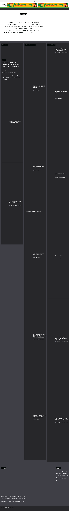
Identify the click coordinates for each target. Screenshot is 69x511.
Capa (3, 8)
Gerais (6, 8)
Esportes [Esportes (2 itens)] (41, 26)
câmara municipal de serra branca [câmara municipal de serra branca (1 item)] (26, 24)
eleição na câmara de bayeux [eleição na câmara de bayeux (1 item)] (22, 26)
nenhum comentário (15, 70)
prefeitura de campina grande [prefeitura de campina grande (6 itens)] (13, 33)
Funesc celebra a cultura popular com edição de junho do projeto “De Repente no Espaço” (11, 65)
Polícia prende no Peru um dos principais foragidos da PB (38, 254)
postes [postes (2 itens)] (39, 30)
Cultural (11, 8)
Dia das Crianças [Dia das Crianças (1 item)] (6, 26)
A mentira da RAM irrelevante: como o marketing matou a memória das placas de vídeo (61, 257)
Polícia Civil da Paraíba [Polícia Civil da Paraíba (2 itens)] (33, 30)
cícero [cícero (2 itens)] (33, 24)
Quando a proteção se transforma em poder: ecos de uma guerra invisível (61, 49)
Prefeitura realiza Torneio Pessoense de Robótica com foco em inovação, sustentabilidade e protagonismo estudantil (61, 175)
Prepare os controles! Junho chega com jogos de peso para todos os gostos (61, 338)
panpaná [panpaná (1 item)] (13, 30)
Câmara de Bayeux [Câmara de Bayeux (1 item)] (36, 22)
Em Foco (22, 8)
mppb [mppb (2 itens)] (31, 28)
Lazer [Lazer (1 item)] (23, 28)
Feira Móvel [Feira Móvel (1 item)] (7, 28)
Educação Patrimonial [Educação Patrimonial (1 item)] (14, 26)
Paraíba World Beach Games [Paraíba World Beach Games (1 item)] (19, 30)
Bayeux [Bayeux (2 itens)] (41, 20)
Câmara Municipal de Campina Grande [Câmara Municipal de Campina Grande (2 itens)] (13, 24)
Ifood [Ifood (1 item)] (13, 28)
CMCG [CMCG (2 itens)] (29, 22)
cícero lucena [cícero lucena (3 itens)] (38, 24)
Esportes (17, 8)
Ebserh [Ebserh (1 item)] (10, 26)
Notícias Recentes (34, 8)
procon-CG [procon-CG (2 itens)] (40, 32)
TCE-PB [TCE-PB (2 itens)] (29, 34)
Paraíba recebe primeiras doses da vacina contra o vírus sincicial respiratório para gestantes (39, 416)
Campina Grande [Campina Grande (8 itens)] (14, 22)
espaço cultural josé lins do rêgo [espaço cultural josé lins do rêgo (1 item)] (34, 26)
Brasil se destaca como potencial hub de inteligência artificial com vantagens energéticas (61, 419)
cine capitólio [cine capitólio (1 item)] (25, 22)
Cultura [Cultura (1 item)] (32, 22)
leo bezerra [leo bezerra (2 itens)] (26, 28)
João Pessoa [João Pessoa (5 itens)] (18, 28)
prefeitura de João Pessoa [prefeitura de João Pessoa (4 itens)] (31, 33)
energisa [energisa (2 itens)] (28, 26)
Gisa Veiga (10, 70)
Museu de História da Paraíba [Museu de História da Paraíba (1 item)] (36, 28)
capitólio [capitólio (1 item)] (22, 22)
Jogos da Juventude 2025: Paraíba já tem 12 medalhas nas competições (39, 167)
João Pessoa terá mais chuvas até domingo (33, 211)
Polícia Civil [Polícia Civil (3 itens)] (25, 30)
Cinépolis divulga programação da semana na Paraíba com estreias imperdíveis (39, 86)
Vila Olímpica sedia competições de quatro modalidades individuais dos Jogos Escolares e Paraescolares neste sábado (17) (39, 336)
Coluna (27, 8)
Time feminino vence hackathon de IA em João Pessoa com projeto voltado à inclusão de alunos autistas (61, 93)
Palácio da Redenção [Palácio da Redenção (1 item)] (8, 30)
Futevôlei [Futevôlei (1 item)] (11, 28)
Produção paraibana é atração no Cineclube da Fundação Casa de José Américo (15, 202)
